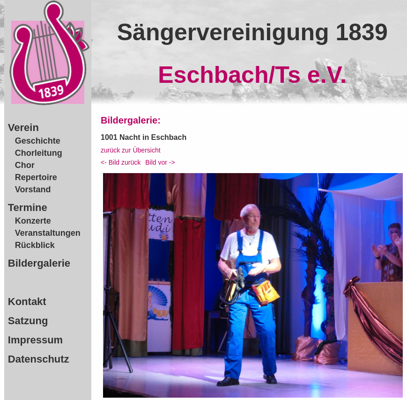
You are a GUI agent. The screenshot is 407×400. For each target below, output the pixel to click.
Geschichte (37, 140)
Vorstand (33, 189)
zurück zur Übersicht (131, 150)
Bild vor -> (160, 162)
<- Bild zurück (121, 162)
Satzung (28, 321)
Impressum (35, 340)
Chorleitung (38, 153)
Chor (25, 165)
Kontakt (27, 301)
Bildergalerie (39, 263)
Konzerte (33, 220)
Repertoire (36, 177)
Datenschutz (38, 359)
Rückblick (35, 245)
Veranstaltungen (48, 233)
